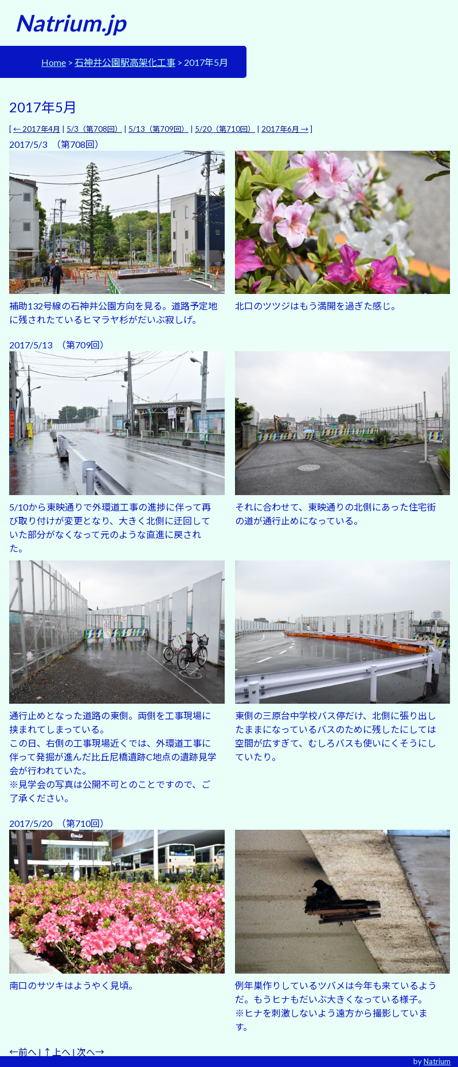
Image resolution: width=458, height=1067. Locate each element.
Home (53, 62)
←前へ (23, 1051)
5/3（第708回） (94, 129)
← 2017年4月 (36, 129)
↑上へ (57, 1051)
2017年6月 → (284, 129)
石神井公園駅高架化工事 (125, 62)
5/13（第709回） (158, 129)
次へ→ (90, 1051)
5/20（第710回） (225, 129)
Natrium (437, 1061)
